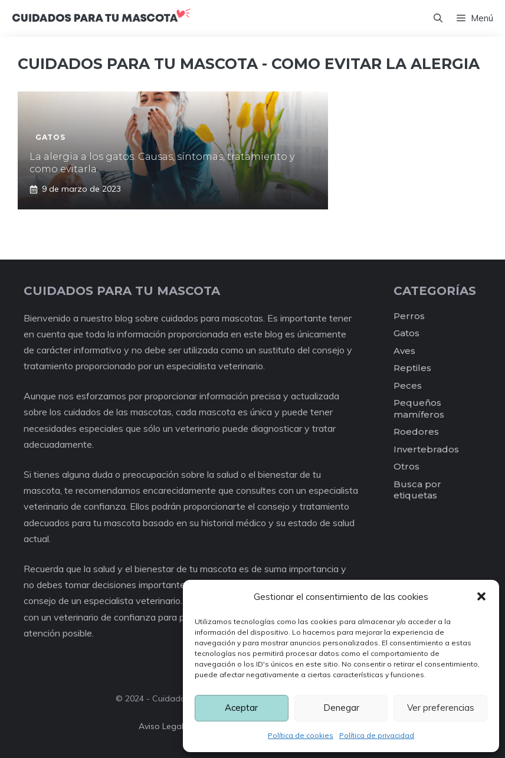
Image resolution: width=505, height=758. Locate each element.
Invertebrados (426, 449)
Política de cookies (300, 735)
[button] (481, 596)
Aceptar (241, 707)
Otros (406, 466)
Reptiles (412, 367)
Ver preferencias (440, 707)
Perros (409, 315)
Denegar (341, 707)
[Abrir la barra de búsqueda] (438, 18)
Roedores (416, 431)
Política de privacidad (376, 735)
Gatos (406, 333)
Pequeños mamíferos (418, 408)
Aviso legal (161, 726)
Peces (407, 385)
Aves (404, 350)
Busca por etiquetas (417, 489)
